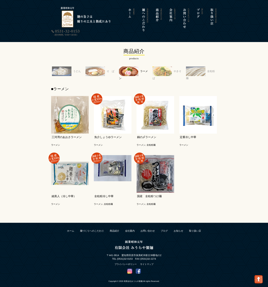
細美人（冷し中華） (64, 192)
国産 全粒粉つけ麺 (149, 192)
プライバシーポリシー (126, 260)
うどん (64, 71)
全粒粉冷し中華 (103, 192)
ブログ (164, 226)
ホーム (70, 226)
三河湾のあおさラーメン (67, 133)
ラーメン (133, 71)
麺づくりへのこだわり (92, 226)
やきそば (166, 71)
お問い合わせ (147, 226)
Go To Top (258, 279)
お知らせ (178, 226)
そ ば (98, 71)
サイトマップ (146, 260)
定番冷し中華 (188, 133)
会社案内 (130, 226)
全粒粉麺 (200, 71)
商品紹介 (114, 226)
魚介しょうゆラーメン (108, 133)
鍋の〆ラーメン (146, 133)
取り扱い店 (195, 226)
